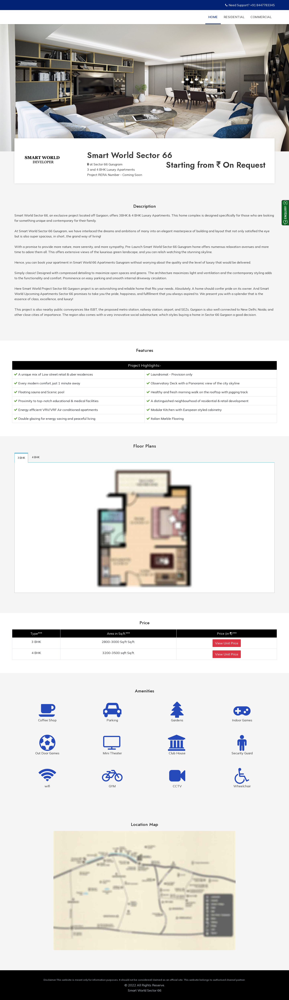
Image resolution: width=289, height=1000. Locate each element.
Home (213, 17)
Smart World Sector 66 (129, 155)
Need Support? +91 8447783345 (250, 5)
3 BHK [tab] (21, 457)
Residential (234, 17)
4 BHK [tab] (36, 457)
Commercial (261, 17)
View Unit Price (226, 643)
